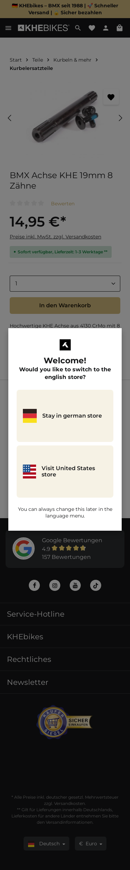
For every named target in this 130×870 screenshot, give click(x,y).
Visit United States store (59, 471)
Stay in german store (62, 416)
